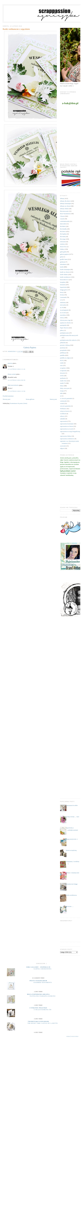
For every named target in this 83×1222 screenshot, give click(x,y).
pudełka (62, 355)
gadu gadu (63, 252)
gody (61, 257)
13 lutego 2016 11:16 (16, 369)
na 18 (61, 307)
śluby (61, 386)
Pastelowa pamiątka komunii (42, 996)
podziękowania (64, 333)
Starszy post (53, 399)
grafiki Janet (63, 259)
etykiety (62, 244)
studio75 (62, 383)
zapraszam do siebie (72, 805)
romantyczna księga (72, 884)
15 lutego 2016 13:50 (16, 391)
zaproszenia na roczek (66, 429)
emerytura (63, 241)
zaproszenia (63, 421)
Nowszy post (6, 399)
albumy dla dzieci (65, 201)
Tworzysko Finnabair (38, 1021)
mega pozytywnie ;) (71, 839)
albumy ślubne (64, 208)
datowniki (63, 224)
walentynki (63, 401)
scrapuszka (63, 370)
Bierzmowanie (64, 211)
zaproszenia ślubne (65, 436)
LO (61, 300)
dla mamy (63, 236)
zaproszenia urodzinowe (67, 439)
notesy (62, 317)
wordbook (63, 413)
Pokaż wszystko (72, 1036)
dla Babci (63, 226)
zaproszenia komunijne (66, 424)
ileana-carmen (12, 374)
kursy (61, 292)
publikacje (63, 353)
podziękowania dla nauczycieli (69, 335)
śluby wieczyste (64, 388)
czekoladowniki (64, 221)
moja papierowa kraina (38, 994)
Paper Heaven (64, 328)
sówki (62, 375)
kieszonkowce (64, 279)
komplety (63, 282)
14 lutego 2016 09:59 (16, 380)
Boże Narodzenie (65, 213)
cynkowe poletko (38, 1008)
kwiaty (62, 295)
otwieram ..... (70, 906)
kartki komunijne (65, 269)
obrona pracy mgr (65, 320)
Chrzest (62, 216)
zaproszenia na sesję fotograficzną (70, 431)
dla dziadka (63, 229)
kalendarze (63, 264)
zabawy (62, 416)
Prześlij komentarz (8, 396)
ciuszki (62, 219)
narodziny (63, 315)
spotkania (63, 378)
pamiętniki (63, 325)
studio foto (63, 381)
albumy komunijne (65, 203)
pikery (62, 330)
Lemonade (63, 297)
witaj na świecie (64, 411)
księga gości (63, 290)
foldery (62, 249)
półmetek (62, 342)
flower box (63, 246)
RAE (61, 360)
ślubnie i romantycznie (72, 873)
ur (60, 396)
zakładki (62, 419)
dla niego (62, 239)
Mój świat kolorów (13, 385)
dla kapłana (63, 234)
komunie (62, 284)
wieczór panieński (65, 406)
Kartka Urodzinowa (43, 969)
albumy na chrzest (65, 206)
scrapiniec (63, 368)
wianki (62, 403)
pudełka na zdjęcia (65, 358)
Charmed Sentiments (42, 982)
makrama (62, 302)
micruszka (63, 305)
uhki (61, 393)
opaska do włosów (65, 323)
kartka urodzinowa (71, 895)
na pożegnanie (64, 310)
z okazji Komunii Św (42, 1009)
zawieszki (63, 446)
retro (61, 365)
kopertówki (63, 287)
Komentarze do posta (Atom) (18, 403)
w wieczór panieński (66, 398)
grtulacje (62, 262)
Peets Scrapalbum (38, 980)
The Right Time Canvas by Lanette (43, 1023)
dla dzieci (63, 231)
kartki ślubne (64, 274)
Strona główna (30, 399)
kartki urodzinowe (65, 277)
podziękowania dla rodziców (68, 340)
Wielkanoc (63, 408)
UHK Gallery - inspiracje (38, 967)
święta (62, 391)
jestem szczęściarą (71, 850)
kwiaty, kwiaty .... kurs (72, 816)
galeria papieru (64, 254)
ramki (61, 363)
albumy (62, 198)
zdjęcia (62, 448)
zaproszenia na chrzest (66, 426)
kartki (61, 267)
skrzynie (62, 373)
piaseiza (10, 363)
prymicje (62, 348)
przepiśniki (63, 350)
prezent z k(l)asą (65, 345)
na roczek (63, 312)
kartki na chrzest (65, 272)
